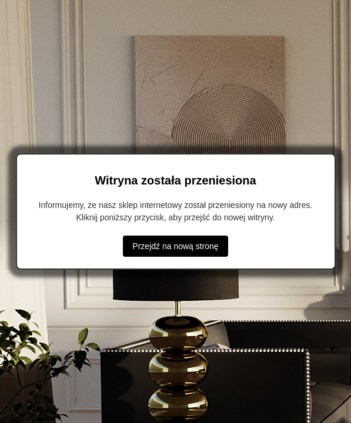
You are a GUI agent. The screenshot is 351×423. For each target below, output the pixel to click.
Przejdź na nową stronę (175, 246)
